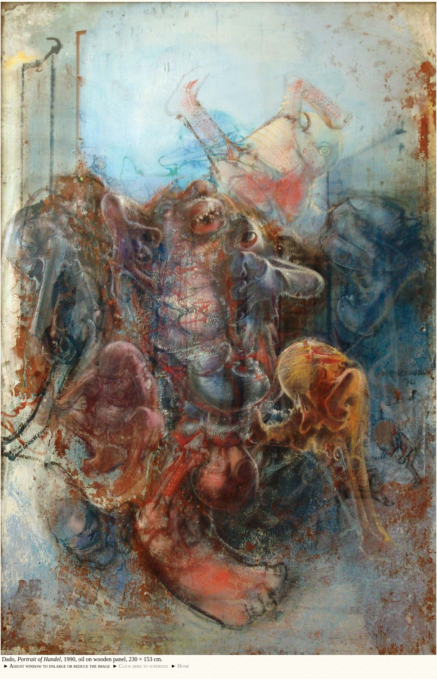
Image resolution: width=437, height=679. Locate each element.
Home (183, 666)
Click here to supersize (143, 666)
